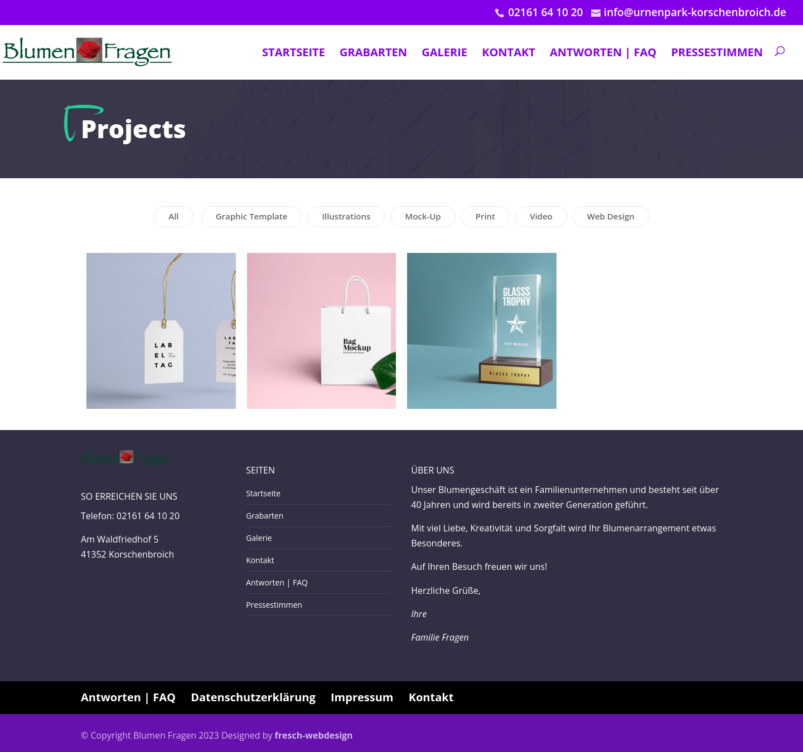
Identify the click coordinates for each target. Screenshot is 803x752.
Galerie (444, 53)
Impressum (362, 697)
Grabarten (373, 53)
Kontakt (508, 53)
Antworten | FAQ (603, 53)
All (173, 216)
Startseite (293, 53)
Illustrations (346, 216)
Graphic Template (252, 216)
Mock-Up (423, 216)
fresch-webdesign (314, 735)
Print (485, 216)
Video (541, 216)
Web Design (611, 216)
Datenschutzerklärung (253, 697)
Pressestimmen (717, 53)
